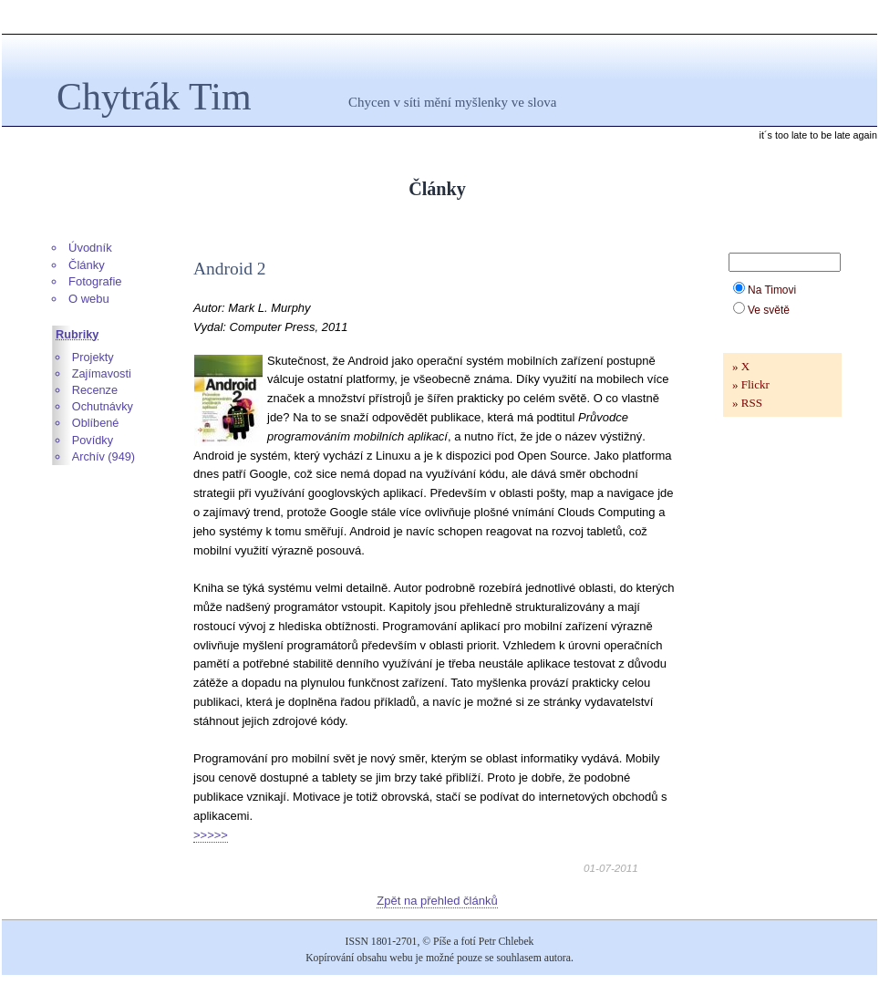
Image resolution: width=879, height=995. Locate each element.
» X (741, 366)
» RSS (747, 402)
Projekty (93, 357)
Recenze (95, 390)
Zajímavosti (101, 373)
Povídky (92, 440)
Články (86, 265)
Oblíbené (95, 423)
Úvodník (90, 247)
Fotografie (95, 281)
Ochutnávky (102, 406)
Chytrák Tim (154, 97)
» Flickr (751, 384)
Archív (88, 456)
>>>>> (210, 835)
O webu (88, 299)
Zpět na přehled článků (437, 900)
